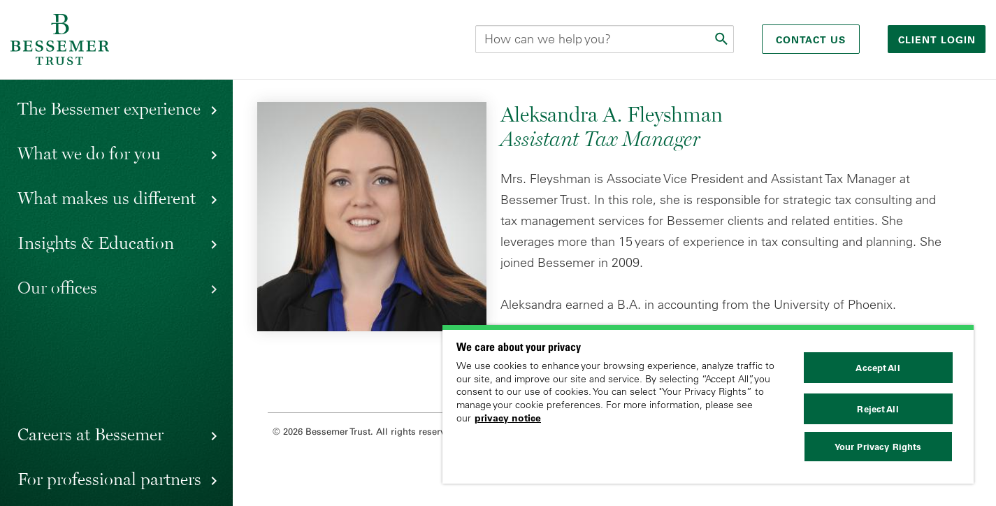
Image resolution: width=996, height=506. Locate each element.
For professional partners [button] (109, 478)
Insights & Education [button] (95, 242)
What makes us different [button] (106, 197)
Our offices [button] (57, 287)
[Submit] (722, 39)
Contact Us (811, 40)
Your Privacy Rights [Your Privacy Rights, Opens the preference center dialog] (878, 446)
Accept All (878, 367)
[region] (708, 404)
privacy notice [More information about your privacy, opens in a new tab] (508, 418)
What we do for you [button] (89, 153)
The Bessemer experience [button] (109, 108)
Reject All (877, 408)
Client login (938, 40)
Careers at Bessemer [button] (90, 434)
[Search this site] (604, 39)
